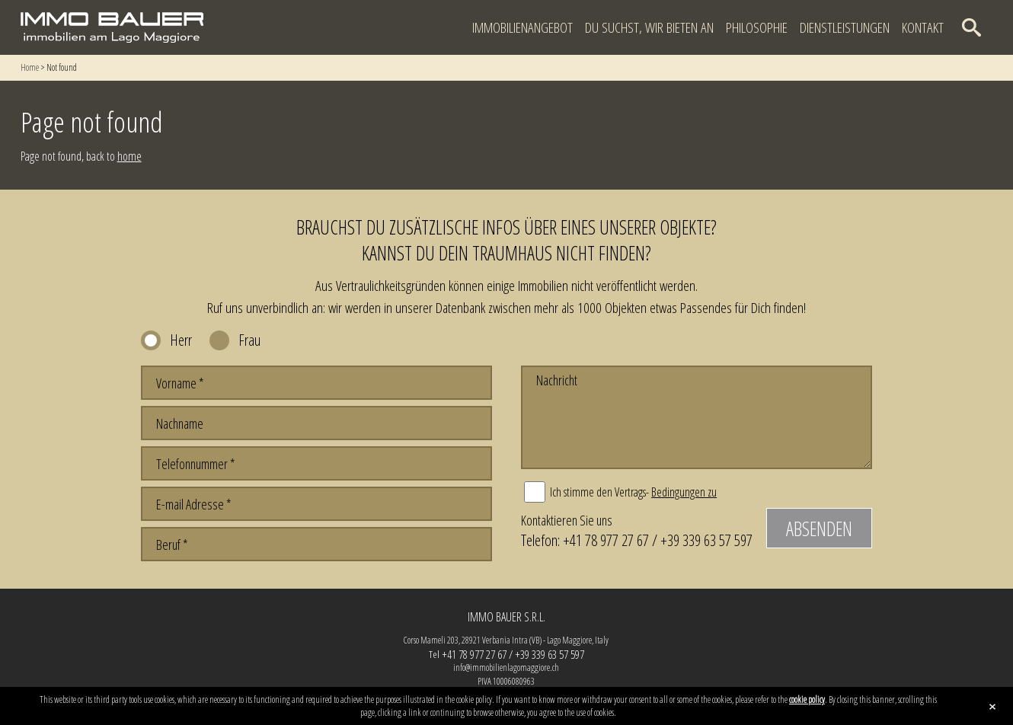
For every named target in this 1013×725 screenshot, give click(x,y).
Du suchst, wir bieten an (649, 27)
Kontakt (923, 27)
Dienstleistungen (845, 27)
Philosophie (757, 27)
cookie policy (807, 699)
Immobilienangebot (522, 27)
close (992, 707)
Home (30, 67)
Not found (61, 67)
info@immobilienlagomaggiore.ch (506, 667)
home (129, 156)
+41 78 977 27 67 (606, 540)
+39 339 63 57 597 (706, 540)
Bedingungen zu (684, 492)
